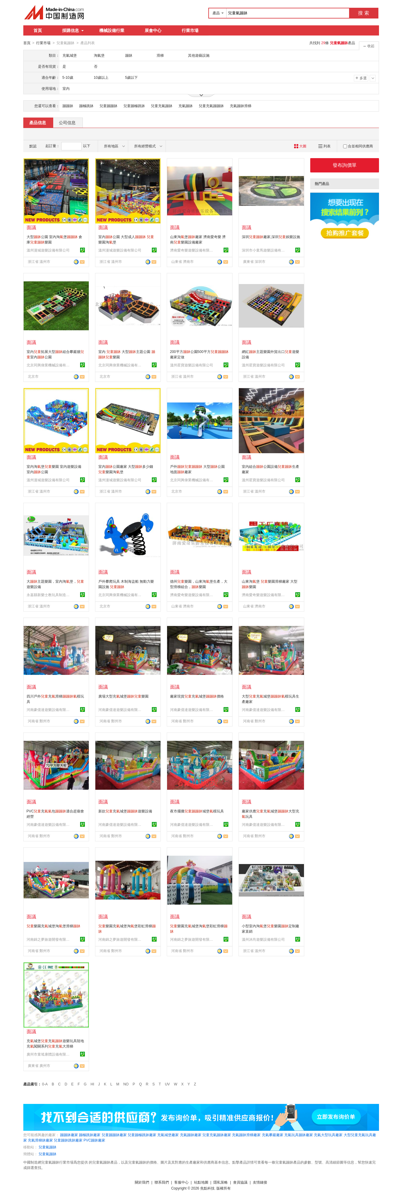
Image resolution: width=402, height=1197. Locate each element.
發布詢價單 (345, 164)
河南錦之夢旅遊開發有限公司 (49, 939)
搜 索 (363, 13)
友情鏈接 (260, 1182)
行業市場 (190, 30)
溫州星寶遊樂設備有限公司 (191, 365)
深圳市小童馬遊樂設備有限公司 (264, 250)
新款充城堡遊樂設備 (125, 811)
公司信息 (67, 122)
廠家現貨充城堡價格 (197, 696)
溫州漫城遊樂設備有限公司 (48, 250)
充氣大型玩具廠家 (328, 1135)
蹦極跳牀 (86, 106)
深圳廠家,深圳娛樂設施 (271, 237)
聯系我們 (162, 1182)
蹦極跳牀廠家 (89, 1135)
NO (126, 1084)
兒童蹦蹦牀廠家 (114, 1135)
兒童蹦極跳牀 (134, 106)
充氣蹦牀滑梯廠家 (246, 1135)
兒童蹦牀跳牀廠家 (68, 1140)
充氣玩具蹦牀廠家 (298, 1135)
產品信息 (37, 122)
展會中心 (153, 30)
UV (167, 1084)
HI (92, 1084)
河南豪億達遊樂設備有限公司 (49, 709)
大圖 (300, 146)
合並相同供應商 (358, 146)
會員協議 (240, 1182)
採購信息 (73, 30)
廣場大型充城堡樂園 (123, 696)
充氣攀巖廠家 (272, 1135)
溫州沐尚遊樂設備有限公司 (263, 939)
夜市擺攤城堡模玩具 (197, 811)
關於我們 (142, 1182)
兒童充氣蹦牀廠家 (216, 1135)
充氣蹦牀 (185, 106)
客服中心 (181, 1182)
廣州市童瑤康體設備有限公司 (49, 1054)
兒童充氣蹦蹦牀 (211, 106)
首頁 (37, 30)
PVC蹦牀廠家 (95, 1140)
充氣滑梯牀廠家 (40, 1140)
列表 (324, 146)
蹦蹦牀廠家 (69, 1135)
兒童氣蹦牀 (47, 1147)
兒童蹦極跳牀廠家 (142, 1135)
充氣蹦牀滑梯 (240, 106)
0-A (45, 1084)
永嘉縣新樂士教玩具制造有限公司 (49, 595)
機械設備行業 (111, 30)
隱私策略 (220, 1182)
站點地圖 (201, 1182)
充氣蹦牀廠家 (190, 1135)
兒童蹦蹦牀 (108, 106)
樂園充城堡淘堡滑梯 (53, 926)
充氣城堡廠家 (168, 1135)
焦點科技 (207, 1188)
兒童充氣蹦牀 (161, 106)
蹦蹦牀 (67, 106)
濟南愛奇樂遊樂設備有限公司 (192, 250)
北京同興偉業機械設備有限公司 (49, 365)
